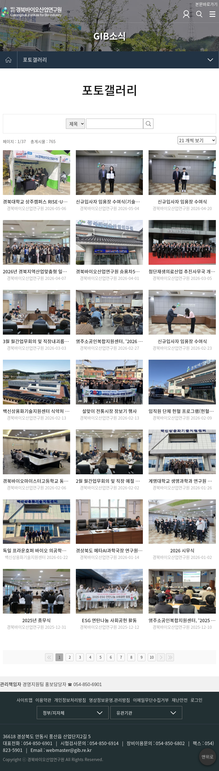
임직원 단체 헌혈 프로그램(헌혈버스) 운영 (182, 411)
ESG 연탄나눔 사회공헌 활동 (109, 620)
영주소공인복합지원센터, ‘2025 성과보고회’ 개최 (182, 620)
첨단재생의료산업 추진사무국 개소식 (182, 271)
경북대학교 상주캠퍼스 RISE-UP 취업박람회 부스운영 (36, 201)
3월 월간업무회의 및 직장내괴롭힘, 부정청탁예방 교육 (36, 341)
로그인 (196, 700)
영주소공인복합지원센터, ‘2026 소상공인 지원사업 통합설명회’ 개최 (109, 341)
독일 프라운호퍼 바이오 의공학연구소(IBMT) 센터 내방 (36, 550)
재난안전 (180, 700)
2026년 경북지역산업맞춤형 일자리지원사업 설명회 (36, 271)
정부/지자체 (53, 713)
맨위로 (208, 757)
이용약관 (43, 700)
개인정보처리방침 (70, 700)
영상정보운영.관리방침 (109, 700)
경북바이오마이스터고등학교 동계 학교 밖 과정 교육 (36, 481)
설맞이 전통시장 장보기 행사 (109, 411)
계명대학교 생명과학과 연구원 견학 (182, 481)
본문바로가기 (206, 4)
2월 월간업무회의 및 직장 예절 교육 (109, 481)
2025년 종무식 (36, 620)
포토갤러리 (35, 60)
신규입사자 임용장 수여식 (182, 201)
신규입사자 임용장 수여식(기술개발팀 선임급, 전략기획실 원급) (109, 201)
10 (152, 657)
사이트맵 (25, 700)
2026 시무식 (182, 550)
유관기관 (124, 713)
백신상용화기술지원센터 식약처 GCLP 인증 (36, 411)
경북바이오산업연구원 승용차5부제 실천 (109, 271)
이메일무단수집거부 (151, 700)
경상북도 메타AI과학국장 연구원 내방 (109, 550)
